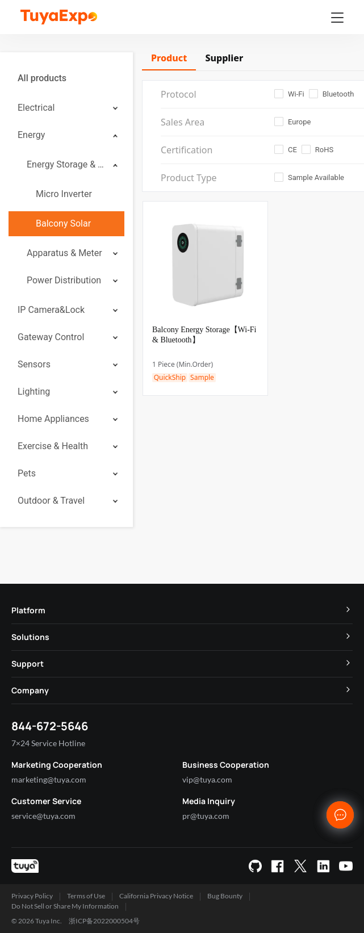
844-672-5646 (49, 726)
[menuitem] (66, 78)
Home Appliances (53, 418)
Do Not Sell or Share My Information (65, 906)
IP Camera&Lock (51, 309)
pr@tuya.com (205, 816)
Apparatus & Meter (64, 253)
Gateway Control (51, 337)
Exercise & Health (53, 446)
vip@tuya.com (207, 779)
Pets (27, 473)
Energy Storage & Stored (66, 164)
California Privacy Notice (156, 896)
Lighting (34, 391)
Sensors (34, 364)
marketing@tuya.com (48, 779)
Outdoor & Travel (51, 500)
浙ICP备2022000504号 (104, 921)
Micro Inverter (64, 194)
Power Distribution (64, 280)
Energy (31, 134)
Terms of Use (86, 896)
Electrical (36, 107)
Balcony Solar (63, 223)
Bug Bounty (224, 896)
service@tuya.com (43, 816)
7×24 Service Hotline (48, 743)
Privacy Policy (32, 896)
